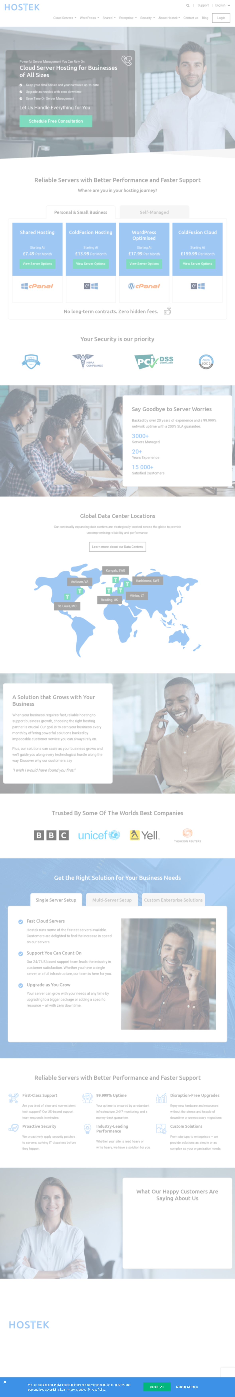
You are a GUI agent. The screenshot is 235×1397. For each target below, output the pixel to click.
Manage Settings (187, 1386)
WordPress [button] (88, 18)
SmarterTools (93, 1366)
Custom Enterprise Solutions (173, 900)
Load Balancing (129, 1336)
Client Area (198, 1336)
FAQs (194, 1348)
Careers (160, 1360)
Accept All (157, 1386)
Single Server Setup (56, 900)
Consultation (198, 1366)
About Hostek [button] (168, 18)
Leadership (162, 1372)
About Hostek (163, 1336)
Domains (90, 1360)
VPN (123, 1342)
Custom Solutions (131, 1348)
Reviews (160, 1348)
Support (203, 5)
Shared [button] (108, 18)
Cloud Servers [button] (63, 18)
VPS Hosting (93, 1336)
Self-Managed (154, 212)
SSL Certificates (95, 1354)
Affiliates (160, 1354)
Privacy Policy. (97, 1389)
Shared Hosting (94, 1348)
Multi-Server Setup (112, 900)
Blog (205, 18)
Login (221, 18)
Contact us (191, 18)
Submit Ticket (199, 1360)
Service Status (200, 1354)
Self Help (196, 1342)
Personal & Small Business (80, 212)
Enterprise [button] (126, 18)
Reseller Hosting (95, 1342)
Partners (160, 1366)
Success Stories (165, 1342)
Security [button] (146, 18)
